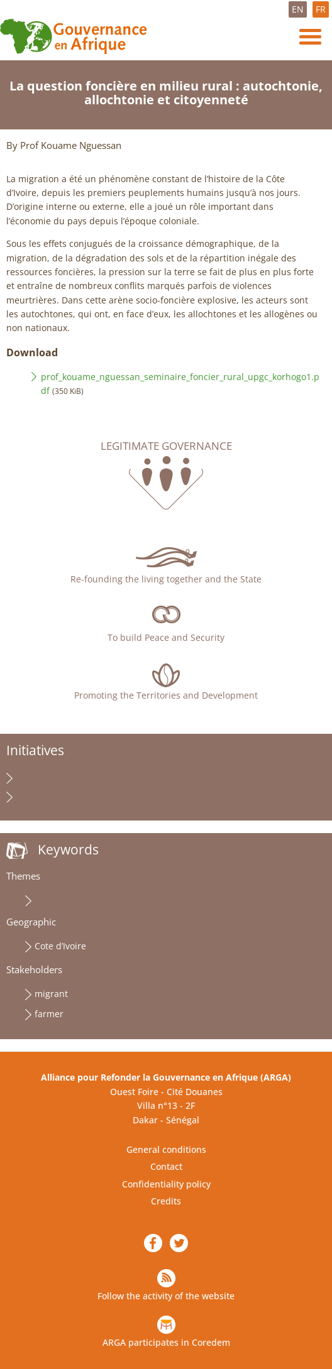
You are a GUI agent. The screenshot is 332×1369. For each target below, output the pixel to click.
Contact (166, 1166)
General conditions (166, 1149)
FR (321, 9)
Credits (166, 1201)
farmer (49, 1014)
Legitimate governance (166, 446)
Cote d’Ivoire (60, 946)
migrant (51, 994)
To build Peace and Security (166, 637)
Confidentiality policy (166, 1184)
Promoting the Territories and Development (166, 695)
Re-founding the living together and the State (166, 579)
